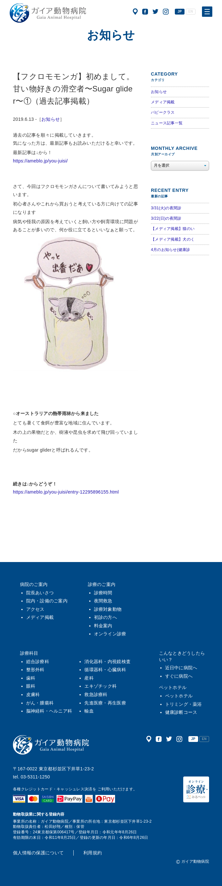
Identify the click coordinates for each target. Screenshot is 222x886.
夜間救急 (103, 600)
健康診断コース (181, 712)
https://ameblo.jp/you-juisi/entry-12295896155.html (66, 492)
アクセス (135, 11)
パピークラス (163, 112)
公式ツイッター (155, 11)
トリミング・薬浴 (183, 704)
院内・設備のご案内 (47, 600)
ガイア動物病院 (51, 745)
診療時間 (103, 592)
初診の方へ (105, 617)
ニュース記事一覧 (167, 123)
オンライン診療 (110, 633)
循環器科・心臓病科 (105, 669)
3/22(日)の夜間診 (166, 218)
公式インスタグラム (166, 11)
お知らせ (50, 119)
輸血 (89, 711)
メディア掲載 (163, 102)
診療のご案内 (102, 584)
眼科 (31, 686)
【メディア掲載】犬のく (173, 239)
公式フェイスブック (145, 11)
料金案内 (103, 625)
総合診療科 (37, 661)
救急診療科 (95, 694)
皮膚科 (33, 694)
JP (180, 11)
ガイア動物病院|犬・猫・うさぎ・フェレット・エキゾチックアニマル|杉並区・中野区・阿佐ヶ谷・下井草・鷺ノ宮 (48, 13)
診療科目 (29, 653)
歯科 (31, 678)
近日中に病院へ (181, 667)
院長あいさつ (40, 592)
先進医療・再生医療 (105, 702)
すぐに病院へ (179, 676)
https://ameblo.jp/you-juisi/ (40, 160)
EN (190, 11)
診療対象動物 (108, 609)
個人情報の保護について (38, 852)
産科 (89, 678)
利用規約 (92, 852)
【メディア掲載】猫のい (173, 228)
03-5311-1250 (35, 776)
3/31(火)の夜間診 (166, 208)
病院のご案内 (34, 584)
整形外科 (35, 669)
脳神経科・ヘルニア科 (49, 711)
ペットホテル (173, 687)
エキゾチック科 (100, 686)
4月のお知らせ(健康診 (170, 249)
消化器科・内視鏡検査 (107, 661)
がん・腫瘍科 (40, 702)
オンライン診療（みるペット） (196, 789)
